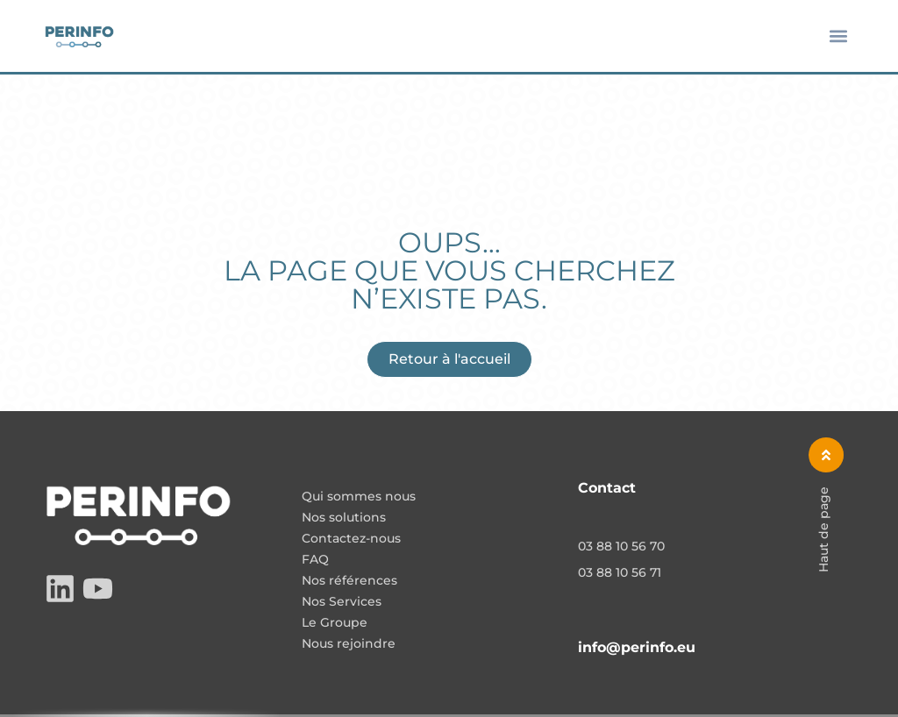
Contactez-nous (351, 539)
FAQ (315, 560)
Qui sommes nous (359, 497)
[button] (838, 36)
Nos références (349, 581)
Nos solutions (344, 518)
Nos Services (341, 602)
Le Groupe (334, 623)
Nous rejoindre (349, 644)
